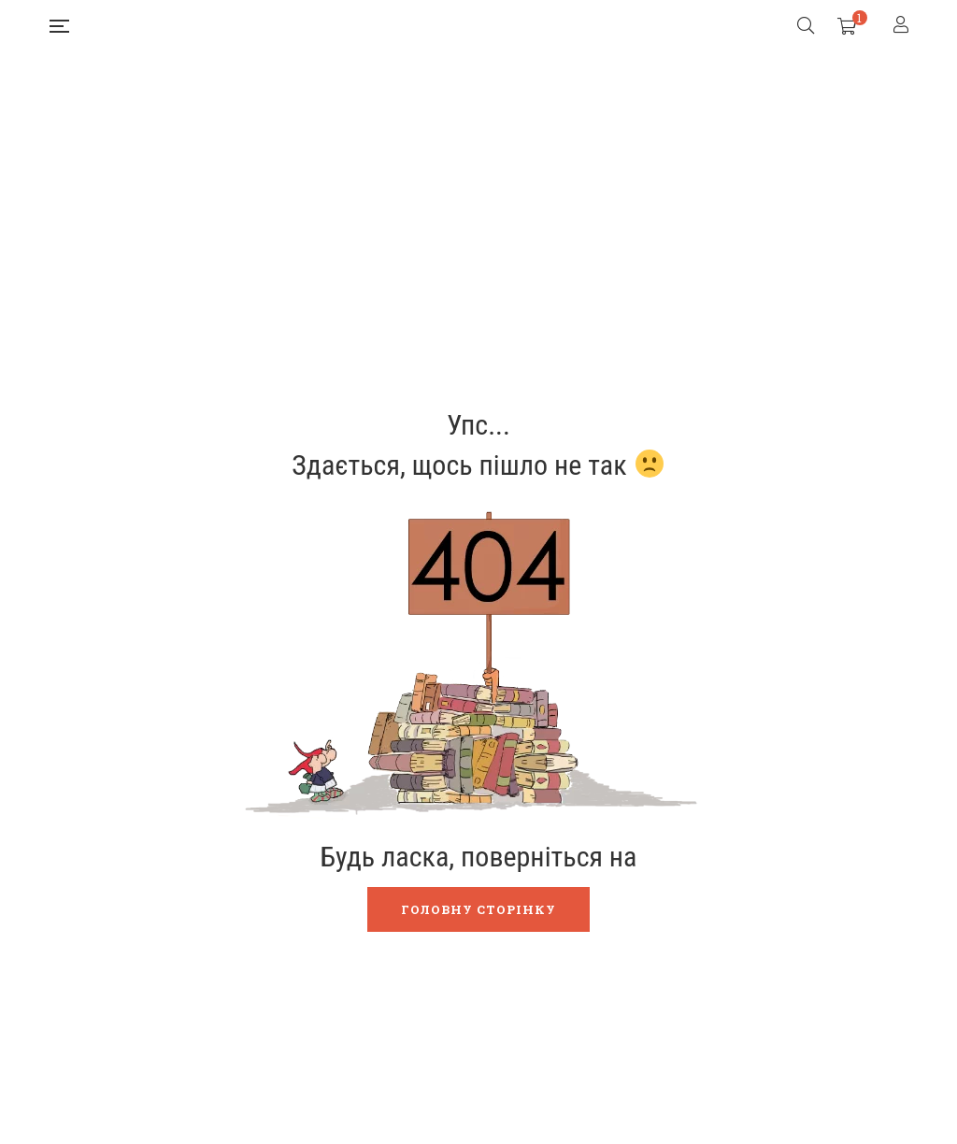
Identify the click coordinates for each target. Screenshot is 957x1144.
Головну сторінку (478, 909)
